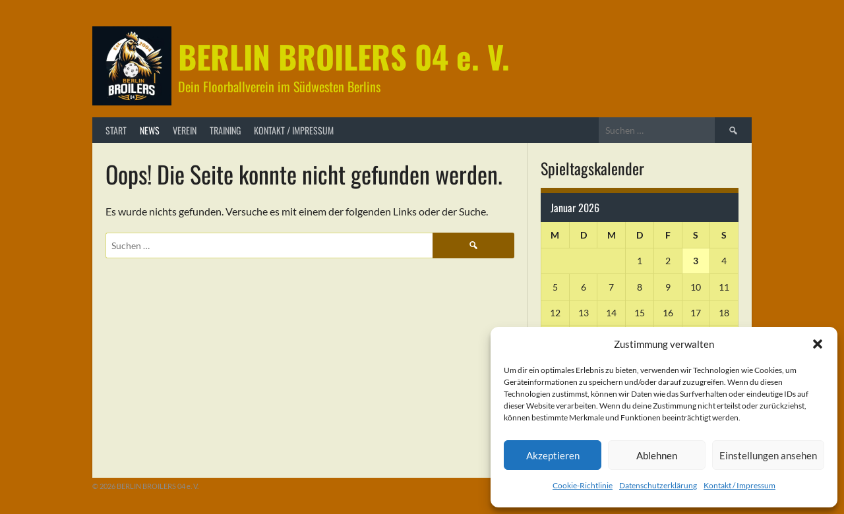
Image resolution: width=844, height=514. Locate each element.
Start (116, 130)
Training (225, 130)
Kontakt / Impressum (739, 485)
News (150, 130)
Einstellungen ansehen (768, 455)
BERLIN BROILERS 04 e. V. (344, 56)
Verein (184, 130)
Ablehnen (656, 455)
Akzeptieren (553, 455)
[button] (817, 344)
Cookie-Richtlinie (583, 485)
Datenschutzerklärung (658, 485)
